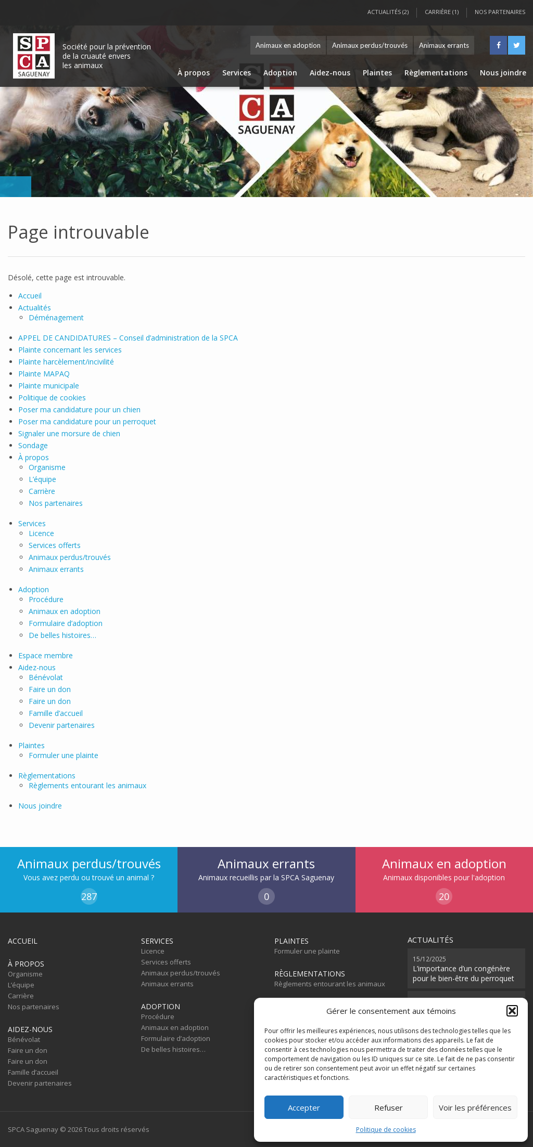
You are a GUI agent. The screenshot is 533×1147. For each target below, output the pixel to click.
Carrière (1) (442, 12)
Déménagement (56, 317)
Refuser (388, 1107)
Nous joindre (503, 72)
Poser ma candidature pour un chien (79, 409)
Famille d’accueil (56, 713)
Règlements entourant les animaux (87, 785)
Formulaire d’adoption (66, 623)
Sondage (33, 445)
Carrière (42, 491)
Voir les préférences (475, 1107)
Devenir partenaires (62, 725)
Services (236, 72)
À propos (193, 72)
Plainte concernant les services (70, 350)
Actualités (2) (388, 12)
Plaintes (377, 72)
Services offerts (55, 545)
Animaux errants (444, 45)
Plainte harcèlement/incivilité (66, 362)
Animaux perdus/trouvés (370, 45)
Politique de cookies (386, 1129)
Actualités (34, 307)
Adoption (280, 72)
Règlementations (435, 72)
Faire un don (50, 689)
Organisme (47, 467)
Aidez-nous (330, 72)
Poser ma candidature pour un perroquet (87, 421)
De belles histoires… (62, 635)
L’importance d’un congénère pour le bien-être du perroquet (463, 968)
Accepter (304, 1107)
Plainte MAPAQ (44, 374)
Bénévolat (46, 677)
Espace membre (45, 655)
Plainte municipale (48, 385)
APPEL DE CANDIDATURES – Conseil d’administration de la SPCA (128, 338)
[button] (512, 1011)
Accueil (30, 296)
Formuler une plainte (63, 755)
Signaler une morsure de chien (69, 433)
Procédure (46, 599)
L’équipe (42, 479)
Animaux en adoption (288, 45)
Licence (41, 533)
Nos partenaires (500, 12)
